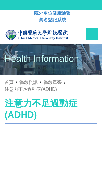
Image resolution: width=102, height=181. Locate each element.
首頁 (9, 82)
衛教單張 (53, 82)
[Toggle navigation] (92, 34)
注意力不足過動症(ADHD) (31, 89)
